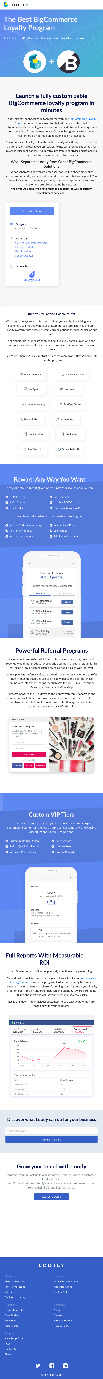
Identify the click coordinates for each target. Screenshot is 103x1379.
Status (8, 1354)
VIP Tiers (10, 1292)
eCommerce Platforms (66, 1281)
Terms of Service (63, 1320)
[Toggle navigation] (97, 4)
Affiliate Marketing (15, 1297)
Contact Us (11, 1349)
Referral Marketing (15, 1286)
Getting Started (24, 247)
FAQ (7, 1343)
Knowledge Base (14, 1338)
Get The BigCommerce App (31, 243)
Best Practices (23, 251)
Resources (10, 1320)
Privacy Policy (61, 1326)
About (57, 1310)
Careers (58, 1315)
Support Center (24, 255)
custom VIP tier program (40, 823)
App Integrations (63, 1286)
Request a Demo (32, 211)
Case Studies (12, 1315)
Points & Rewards (14, 1281)
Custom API (60, 1292)
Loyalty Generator (14, 1310)
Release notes (12, 1326)
